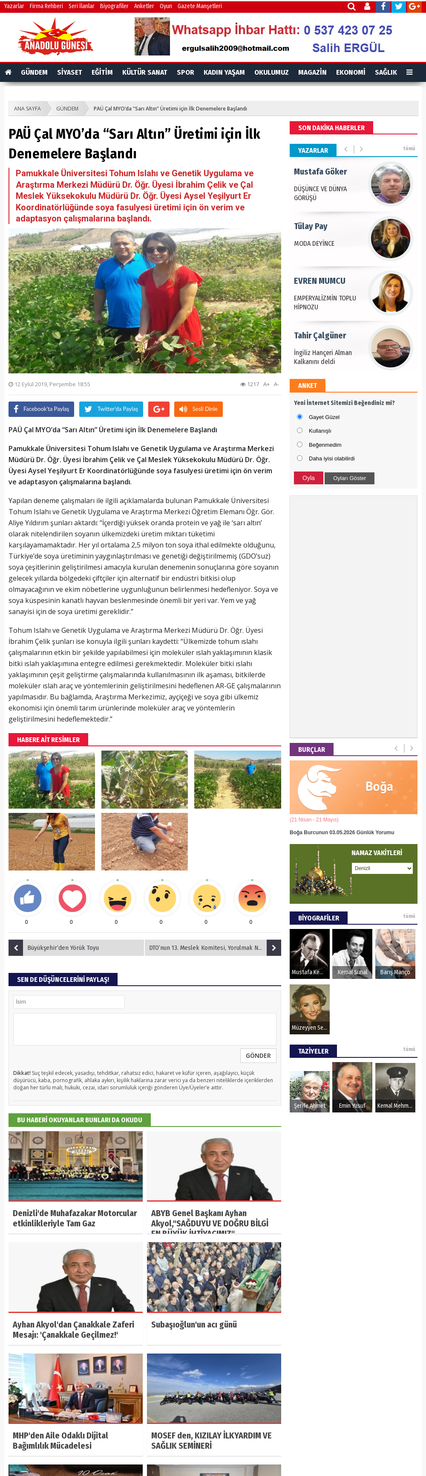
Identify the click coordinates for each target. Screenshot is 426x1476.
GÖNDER (258, 1055)
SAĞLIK (386, 72)
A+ (266, 384)
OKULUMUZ (271, 72)
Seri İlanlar (82, 6)
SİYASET (69, 72)
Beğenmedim (325, 445)
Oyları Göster (349, 478)
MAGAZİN (312, 72)
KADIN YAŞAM (224, 72)
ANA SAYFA (27, 108)
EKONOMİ (351, 72)
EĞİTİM (102, 72)
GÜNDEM (34, 72)
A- (276, 384)
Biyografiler (114, 6)
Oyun (166, 6)
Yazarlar (14, 6)
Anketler (144, 6)
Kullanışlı (320, 431)
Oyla (308, 478)
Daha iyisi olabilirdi (332, 458)
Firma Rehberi (46, 6)
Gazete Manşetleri (200, 6)
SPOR (185, 72)
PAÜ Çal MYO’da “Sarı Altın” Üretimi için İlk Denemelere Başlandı (170, 108)
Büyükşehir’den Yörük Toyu (54, 948)
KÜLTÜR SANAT (144, 72)
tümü (409, 148)
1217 (249, 384)
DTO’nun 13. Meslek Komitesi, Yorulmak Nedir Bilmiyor (215, 948)
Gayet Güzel (324, 417)
